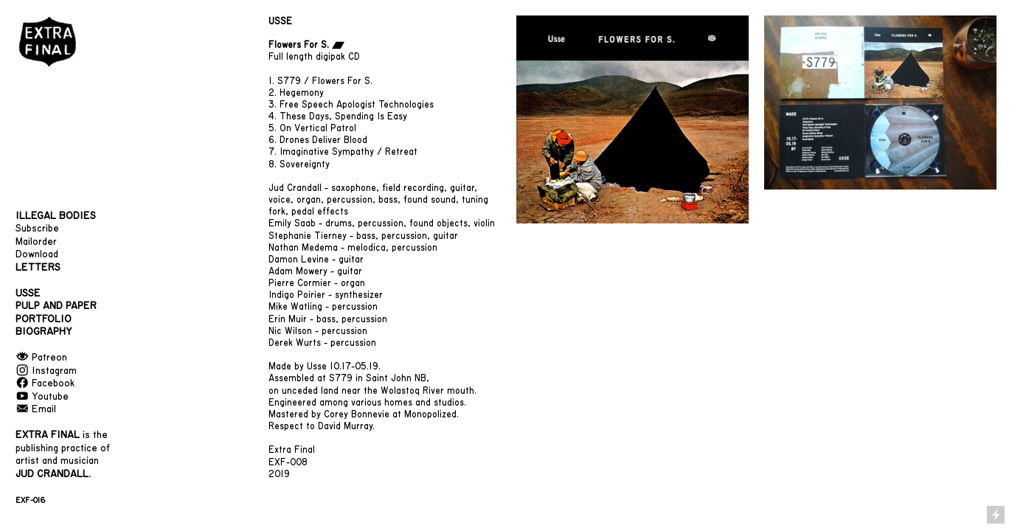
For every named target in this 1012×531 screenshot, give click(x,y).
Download (36, 254)
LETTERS (37, 268)
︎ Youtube (42, 397)
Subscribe (37, 228)
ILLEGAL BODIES (55, 216)
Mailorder (36, 242)
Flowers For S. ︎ (306, 45)
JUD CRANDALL (52, 474)
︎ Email (35, 409)
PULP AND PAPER (56, 306)
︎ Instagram (46, 371)
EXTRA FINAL (47, 435)
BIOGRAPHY (43, 332)
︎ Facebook (44, 383)
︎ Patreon (41, 358)
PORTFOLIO (43, 319)
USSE (280, 21)
